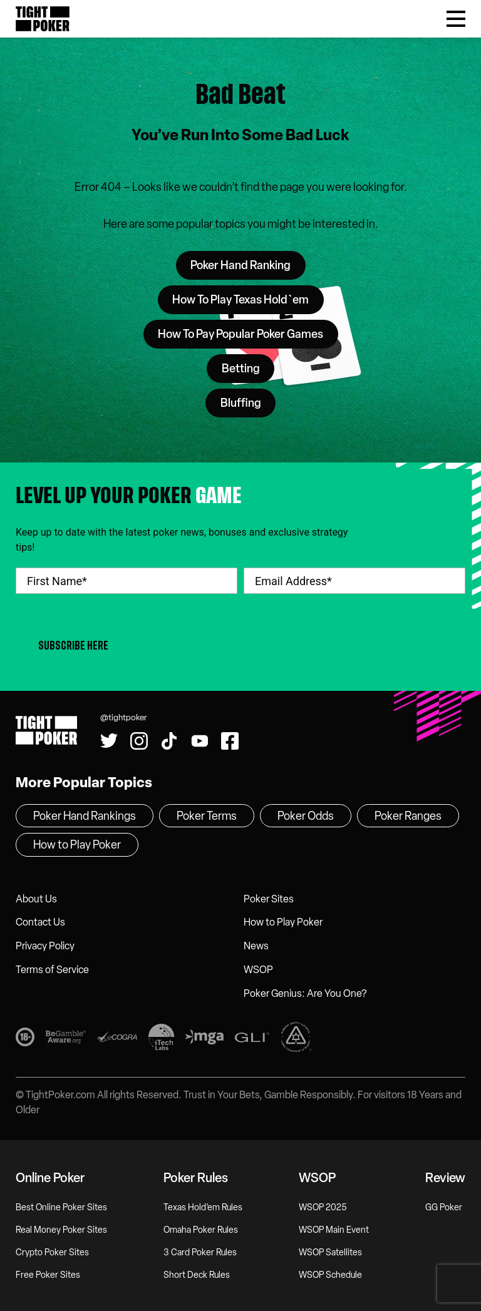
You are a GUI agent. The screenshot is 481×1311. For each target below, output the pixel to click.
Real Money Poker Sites (61, 1230)
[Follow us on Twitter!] (109, 741)
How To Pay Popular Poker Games (240, 334)
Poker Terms (207, 816)
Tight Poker (43, 18)
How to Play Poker (283, 922)
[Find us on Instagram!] (139, 741)
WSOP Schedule (330, 1275)
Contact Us (40, 922)
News (256, 946)
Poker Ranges (408, 816)
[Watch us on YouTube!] (200, 741)
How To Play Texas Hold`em (240, 300)
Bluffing (240, 403)
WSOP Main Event (334, 1230)
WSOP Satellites (330, 1252)
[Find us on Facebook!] (230, 741)
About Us (36, 899)
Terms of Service (52, 970)
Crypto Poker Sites (52, 1252)
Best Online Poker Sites (61, 1207)
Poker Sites (269, 899)
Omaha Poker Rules (200, 1230)
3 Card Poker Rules (200, 1252)
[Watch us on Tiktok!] (169, 741)
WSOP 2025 (323, 1207)
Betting (241, 368)
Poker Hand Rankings (84, 816)
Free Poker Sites (48, 1275)
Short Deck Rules (196, 1275)
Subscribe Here (73, 645)
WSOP (258, 970)
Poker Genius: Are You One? (305, 993)
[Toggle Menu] (456, 19)
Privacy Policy (45, 946)
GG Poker (443, 1207)
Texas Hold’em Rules (202, 1207)
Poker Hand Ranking (240, 265)
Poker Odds (305, 816)
